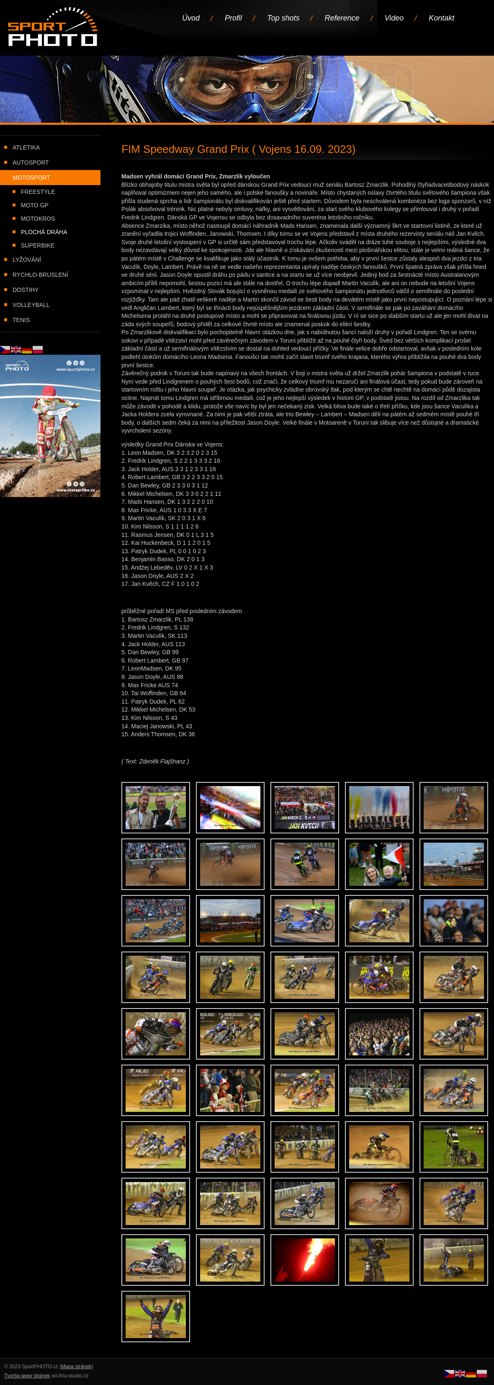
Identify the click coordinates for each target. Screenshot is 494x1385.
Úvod (191, 18)
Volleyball (31, 305)
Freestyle (38, 191)
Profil (233, 18)
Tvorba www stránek (27, 1376)
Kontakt (441, 18)
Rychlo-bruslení (40, 274)
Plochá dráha (44, 232)
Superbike (37, 245)
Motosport (31, 177)
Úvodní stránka (53, 27)
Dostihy (26, 289)
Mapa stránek (76, 1367)
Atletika (26, 147)
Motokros (38, 218)
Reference (341, 18)
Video (394, 18)
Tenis (21, 320)
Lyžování (27, 259)
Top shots (283, 18)
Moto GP (35, 205)
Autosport (31, 162)
